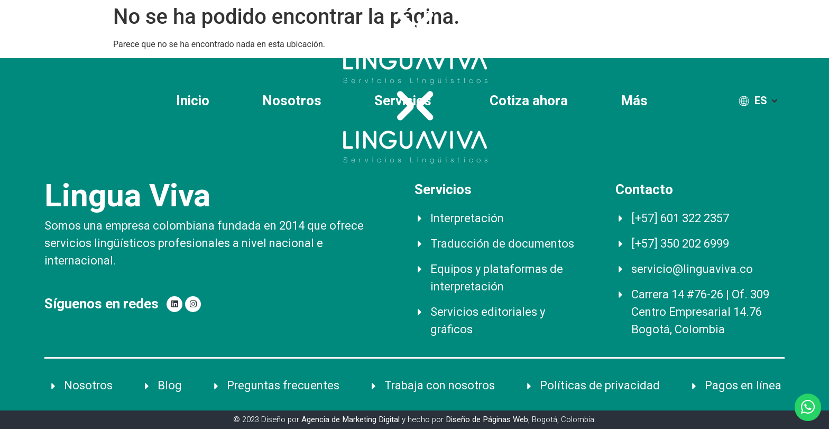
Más (637, 101)
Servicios (405, 101)
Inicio (192, 101)
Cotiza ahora (529, 101)
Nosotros (291, 101)
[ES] (759, 101)
